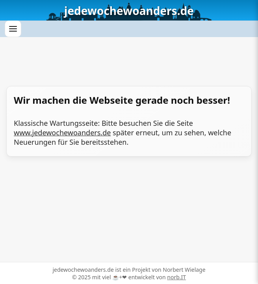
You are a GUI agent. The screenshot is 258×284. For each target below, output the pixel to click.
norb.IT (176, 277)
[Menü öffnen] (13, 29)
